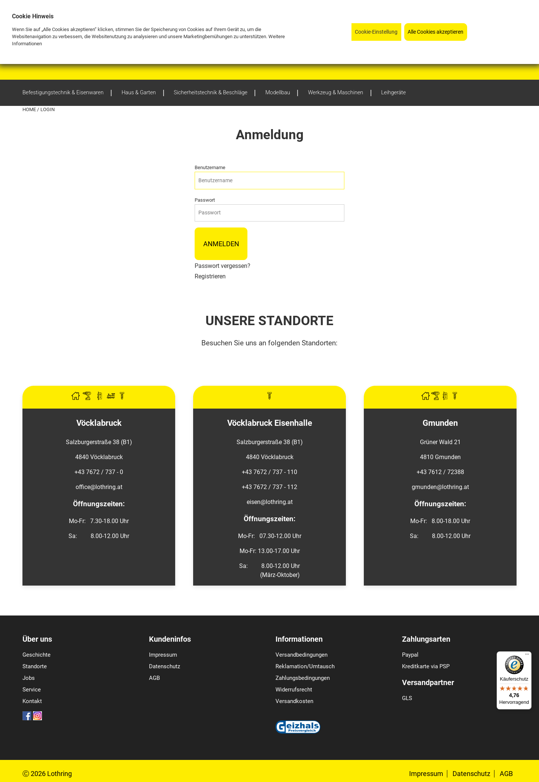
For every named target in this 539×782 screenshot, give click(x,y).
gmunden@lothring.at (440, 487)
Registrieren (210, 276)
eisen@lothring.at (270, 501)
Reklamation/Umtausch (305, 666)
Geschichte (36, 654)
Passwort (205, 200)
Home (29, 109)
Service (31, 689)
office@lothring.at (99, 487)
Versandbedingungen (301, 654)
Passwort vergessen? (222, 265)
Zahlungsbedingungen (302, 678)
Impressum (163, 654)
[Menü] (527, 655)
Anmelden (221, 244)
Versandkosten (294, 701)
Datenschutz (164, 666)
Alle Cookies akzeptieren (435, 32)
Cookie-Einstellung (376, 32)
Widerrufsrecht (293, 689)
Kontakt (32, 701)
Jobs (28, 678)
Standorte (34, 666)
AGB (154, 678)
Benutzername (210, 167)
